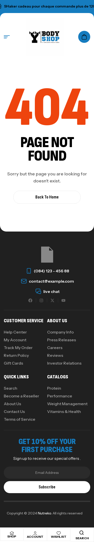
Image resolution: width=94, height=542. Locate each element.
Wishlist (58, 536)
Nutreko (44, 513)
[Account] (35, 533)
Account (35, 536)
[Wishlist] (58, 533)
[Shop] (12, 533)
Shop (11, 536)
